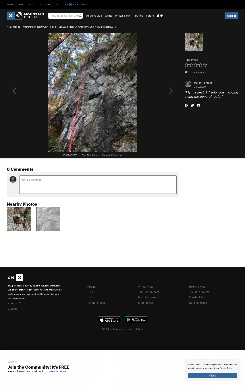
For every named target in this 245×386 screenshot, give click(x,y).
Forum (150, 15)
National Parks (198, 302)
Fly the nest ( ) (106, 26)
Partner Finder (96, 302)
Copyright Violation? (112, 155)
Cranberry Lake (86, 26)
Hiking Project (197, 286)
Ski (58, 4)
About (91, 286)
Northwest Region (46, 26)
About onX (14, 303)
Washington (28, 26)
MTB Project (145, 302)
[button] (186, 105)
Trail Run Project (199, 291)
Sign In (231, 15)
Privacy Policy (226, 368)
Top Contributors (148, 291)
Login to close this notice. (52, 371)
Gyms (108, 15)
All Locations (13, 26)
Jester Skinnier (203, 82)
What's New (122, 15)
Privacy (139, 329)
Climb (10, 4)
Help (90, 291)
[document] (212, 370)
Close (212, 375)
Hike (31, 4)
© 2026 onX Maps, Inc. (113, 329)
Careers (12, 308)
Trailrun (45, 4)
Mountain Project (148, 297)
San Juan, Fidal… (67, 26)
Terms (130, 329)
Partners (138, 15)
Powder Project (198, 297)
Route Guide (94, 15)
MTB (21, 4)
